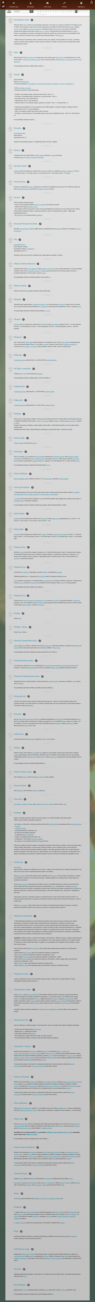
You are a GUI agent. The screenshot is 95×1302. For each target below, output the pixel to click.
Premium (74, 31)
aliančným (73, 1216)
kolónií (71, 999)
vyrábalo (38, 804)
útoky (24, 25)
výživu (20, 29)
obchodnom (27, 1053)
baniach (31, 804)
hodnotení (74, 1236)
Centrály (43, 271)
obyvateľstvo (17, 231)
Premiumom (36, 1216)
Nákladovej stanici (47, 1128)
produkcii (30, 757)
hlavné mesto (37, 1029)
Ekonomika (30, 5)
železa (29, 1212)
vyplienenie (36, 458)
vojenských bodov (53, 681)
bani (44, 790)
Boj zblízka (21, 88)
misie (24, 1031)
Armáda (64, 5)
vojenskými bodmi (51, 360)
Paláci (32, 1254)
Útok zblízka (31, 84)
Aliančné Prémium (21, 828)
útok (57, 25)
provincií (66, 999)
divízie (54, 875)
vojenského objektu (70, 665)
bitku (19, 618)
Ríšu (32, 25)
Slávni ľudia (47, 5)
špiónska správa (54, 667)
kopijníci (34, 157)
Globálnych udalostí (37, 839)
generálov (69, 59)
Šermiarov (70, 171)
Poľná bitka (44, 306)
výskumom (17, 1218)
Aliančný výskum (20, 1222)
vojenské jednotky (39, 155)
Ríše (41, 498)
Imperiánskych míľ (19, 501)
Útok (53, 171)
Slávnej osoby (26, 1254)
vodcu (46, 1290)
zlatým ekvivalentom (38, 1066)
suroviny (45, 1051)
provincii (42, 204)
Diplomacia (81, 5)
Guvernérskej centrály (34, 271)
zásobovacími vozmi (25, 1128)
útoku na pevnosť (22, 884)
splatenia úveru (57, 29)
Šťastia (78, 719)
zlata (34, 752)
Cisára (16, 648)
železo (46, 804)
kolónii (21, 1053)
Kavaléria (28, 88)
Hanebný (76, 645)
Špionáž (16, 645)
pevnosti (59, 1216)
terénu (48, 1216)
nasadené (21, 443)
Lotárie (17, 423)
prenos (51, 1057)
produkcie (58, 723)
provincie (16, 558)
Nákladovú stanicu (51, 1132)
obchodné (36, 494)
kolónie (31, 494)
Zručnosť (16, 171)
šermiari (28, 157)
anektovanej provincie (69, 1082)
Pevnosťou (34, 443)
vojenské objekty (44, 494)
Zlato (76, 1126)
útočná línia (74, 886)
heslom (35, 1110)
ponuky (31, 187)
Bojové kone (40, 84)
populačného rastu (40, 600)
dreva (25, 1212)
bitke (69, 518)
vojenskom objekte (35, 1053)
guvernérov (62, 59)
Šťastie (19, 721)
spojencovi (24, 1124)
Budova (16, 478)
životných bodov (47, 478)
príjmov (25, 777)
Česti (79, 306)
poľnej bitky (21, 875)
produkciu (30, 206)
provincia (19, 1214)
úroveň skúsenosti (32, 268)
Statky (16, 580)
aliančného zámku (23, 478)
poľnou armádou (40, 456)
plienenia (70, 456)
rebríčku (21, 683)
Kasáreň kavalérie (24, 81)
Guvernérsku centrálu (34, 59)
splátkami (16, 755)
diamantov (60, 35)
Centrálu (25, 59)
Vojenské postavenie (19, 360)
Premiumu (59, 572)
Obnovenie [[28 (56, 518)
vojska (78, 461)
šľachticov (61, 57)
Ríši (44, 1185)
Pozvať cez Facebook (42, 421)
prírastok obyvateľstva (34, 29)
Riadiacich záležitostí (28, 834)
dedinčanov (55, 458)
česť (43, 461)
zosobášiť (46, 344)
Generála (43, 171)
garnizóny (55, 999)
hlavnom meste (71, 1055)
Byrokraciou (65, 1216)
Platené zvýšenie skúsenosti (53, 1258)
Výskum (17, 498)
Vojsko (16, 443)
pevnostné (22, 229)
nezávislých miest (77, 824)
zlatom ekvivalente (19, 1126)
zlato (41, 777)
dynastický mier (47, 645)
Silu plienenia (55, 324)
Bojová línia (17, 867)
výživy (38, 999)
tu (43, 66)
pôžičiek (32, 739)
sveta (38, 1108)
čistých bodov (75, 1124)
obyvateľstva (24, 572)
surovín (16, 29)
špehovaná (31, 667)
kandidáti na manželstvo (20, 1258)
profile (74, 681)
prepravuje (33, 1051)
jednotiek (34, 461)
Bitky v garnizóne (22, 905)
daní (41, 1198)
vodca (24, 1290)
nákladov (36, 777)
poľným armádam (63, 478)
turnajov (18, 826)
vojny (25, 373)
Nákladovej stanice (19, 1057)
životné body (20, 215)
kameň (51, 804)
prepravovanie (73, 1086)
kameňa (34, 1212)
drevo (42, 804)
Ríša (27, 291)
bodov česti (57, 648)
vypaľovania (51, 1198)
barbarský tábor (53, 824)
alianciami (39, 373)
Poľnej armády (63, 534)
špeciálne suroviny (23, 494)
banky (43, 739)
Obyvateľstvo (18, 804)
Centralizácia (68, 84)
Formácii (35, 948)
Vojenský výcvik (58, 84)
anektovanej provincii (72, 1152)
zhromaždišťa (53, 494)
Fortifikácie (39, 215)
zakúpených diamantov (24, 1108)
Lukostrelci (21, 963)
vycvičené (53, 155)
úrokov (45, 1198)
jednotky (21, 157)
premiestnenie (73, 1156)
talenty (31, 1256)
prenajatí (35, 790)
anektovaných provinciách (26, 719)
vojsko (26, 456)
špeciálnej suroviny (43, 189)
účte (58, 701)
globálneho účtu (62, 1108)
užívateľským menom (26, 1110)
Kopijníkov (63, 171)
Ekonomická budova (19, 133)
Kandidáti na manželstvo (70, 344)
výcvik (25, 1084)
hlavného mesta (50, 1053)
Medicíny (45, 572)
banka (40, 752)
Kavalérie (26, 957)
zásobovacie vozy (63, 1132)
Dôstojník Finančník (23, 189)
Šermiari (20, 955)
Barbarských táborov (70, 421)
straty (63, 583)
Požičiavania (53, 757)
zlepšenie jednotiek (55, 1152)
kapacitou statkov (26, 605)
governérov (51, 268)
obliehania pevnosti (58, 456)
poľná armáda (61, 304)
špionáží (32, 665)
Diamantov (56, 421)
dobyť (24, 1276)
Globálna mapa (13, 5)
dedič (66, 1256)
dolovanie (71, 27)
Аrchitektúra (30, 249)
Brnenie (49, 84)
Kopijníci (24, 959)
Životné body (55, 534)
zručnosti (45, 1256)
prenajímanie (69, 723)
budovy (28, 229)
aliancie (62, 1222)
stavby (41, 31)
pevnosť (53, 886)
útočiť (31, 705)
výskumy (46, 31)
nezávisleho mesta (60, 665)
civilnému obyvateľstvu (39, 304)
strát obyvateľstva (29, 600)
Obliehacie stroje (23, 965)
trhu (45, 552)
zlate (65, 804)
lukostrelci (41, 157)
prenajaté (24, 804)
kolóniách (37, 719)
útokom (59, 229)
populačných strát (48, 580)
